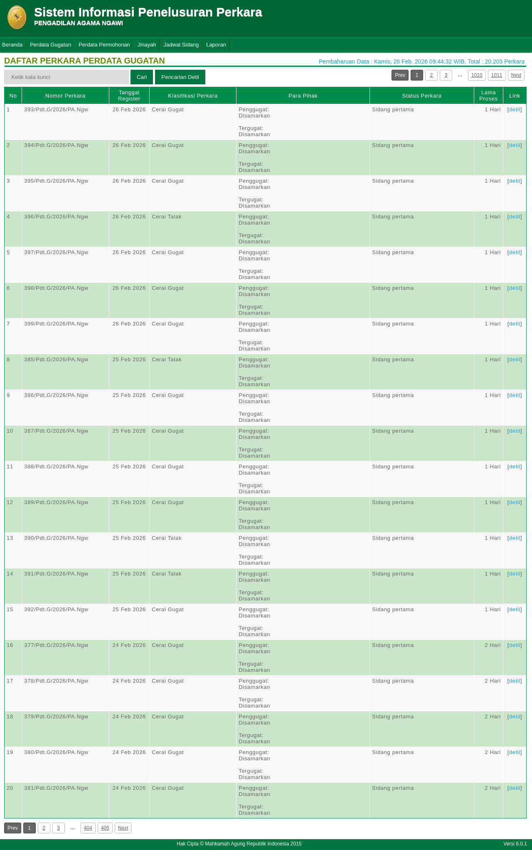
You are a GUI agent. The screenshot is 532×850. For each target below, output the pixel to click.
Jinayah (147, 45)
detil (514, 109)
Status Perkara (422, 96)
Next (516, 75)
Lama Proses (488, 95)
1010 (477, 75)
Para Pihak (303, 96)
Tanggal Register (129, 95)
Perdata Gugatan (50, 45)
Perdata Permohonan (104, 45)
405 (105, 828)
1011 (496, 75)
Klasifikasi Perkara (193, 96)
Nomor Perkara (65, 96)
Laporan (216, 45)
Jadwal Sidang (181, 45)
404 (88, 828)
